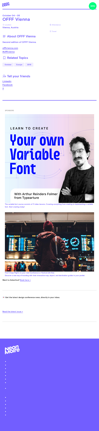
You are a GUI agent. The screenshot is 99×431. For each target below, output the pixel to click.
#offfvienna (8, 51)
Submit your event (50, 368)
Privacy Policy (50, 388)
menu (93, 6)
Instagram (51, 404)
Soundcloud (50, 408)
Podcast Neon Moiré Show (51, 365)
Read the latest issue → (12, 311)
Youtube (50, 415)
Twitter (50, 397)
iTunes (50, 411)
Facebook (7, 85)
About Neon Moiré (50, 361)
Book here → (25, 280)
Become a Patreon (50, 382)
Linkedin (6, 81)
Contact (50, 379)
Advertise (51, 375)
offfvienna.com (10, 48)
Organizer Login (50, 372)
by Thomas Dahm (50, 420)
